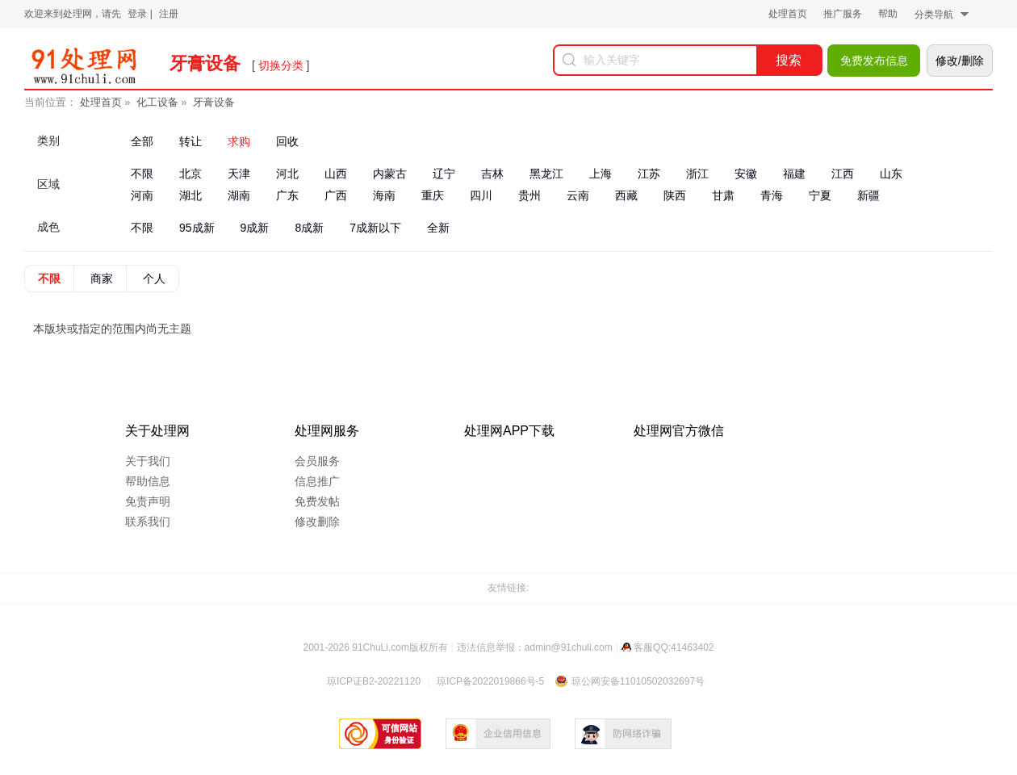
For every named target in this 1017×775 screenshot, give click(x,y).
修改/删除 (959, 60)
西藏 (626, 195)
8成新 (309, 227)
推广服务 (842, 13)
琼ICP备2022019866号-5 (490, 681)
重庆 (432, 195)
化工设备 (157, 102)
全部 (142, 141)
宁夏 (820, 195)
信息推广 (317, 481)
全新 (438, 227)
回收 (287, 141)
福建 (794, 173)
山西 (335, 173)
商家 (101, 278)
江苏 (649, 173)
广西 (335, 195)
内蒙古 (390, 173)
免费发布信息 (874, 60)
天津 (239, 173)
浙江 (697, 173)
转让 (190, 141)
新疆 (868, 195)
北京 (190, 173)
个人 (154, 278)
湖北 (190, 195)
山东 (891, 173)
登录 (137, 13)
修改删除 (317, 521)
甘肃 (723, 195)
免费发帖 (317, 501)
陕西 (674, 195)
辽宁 (444, 173)
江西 (842, 173)
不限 (142, 173)
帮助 (888, 13)
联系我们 (147, 521)
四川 (481, 195)
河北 (287, 173)
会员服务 (317, 461)
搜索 (788, 60)
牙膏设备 (214, 102)
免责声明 (147, 501)
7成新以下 (375, 227)
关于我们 (147, 461)
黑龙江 (546, 173)
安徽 (745, 173)
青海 (771, 195)
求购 (239, 141)
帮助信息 (147, 481)
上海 (600, 173)
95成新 (197, 227)
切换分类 (281, 65)
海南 (384, 195)
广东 (287, 195)
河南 (142, 195)
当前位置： (50, 102)
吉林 (492, 173)
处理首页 (787, 13)
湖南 (239, 195)
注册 (168, 13)
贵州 (529, 195)
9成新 (255, 227)
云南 (578, 195)
